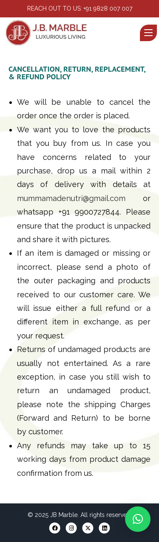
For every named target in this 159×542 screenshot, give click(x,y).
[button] (138, 519)
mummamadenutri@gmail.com (71, 198)
